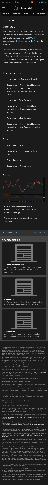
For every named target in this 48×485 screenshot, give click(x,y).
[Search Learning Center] (41, 8)
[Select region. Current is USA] (24, 2)
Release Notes (40, 14)
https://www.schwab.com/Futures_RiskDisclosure (21, 417)
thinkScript (16, 14)
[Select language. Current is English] (7, 2)
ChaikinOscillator (39, 232)
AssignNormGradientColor (17, 91)
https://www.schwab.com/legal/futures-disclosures (22, 435)
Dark (39, 2)
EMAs (30, 38)
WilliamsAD (9, 299)
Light (45, 2)
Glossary (25, 14)
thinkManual (7, 14)
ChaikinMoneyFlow (10, 232)
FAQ (32, 14)
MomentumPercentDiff (14, 264)
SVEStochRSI (9, 331)
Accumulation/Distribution (13, 41)
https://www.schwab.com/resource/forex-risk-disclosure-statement (25, 424)
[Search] (43, 8)
